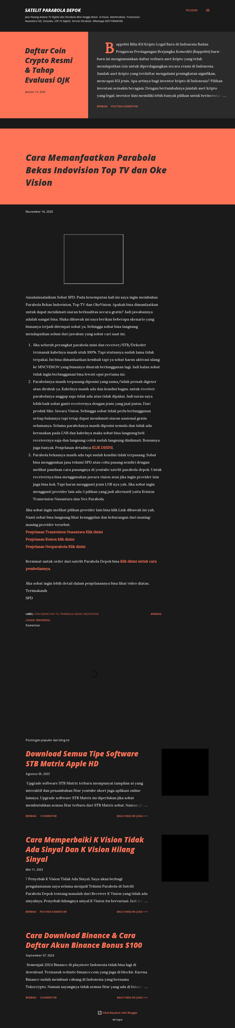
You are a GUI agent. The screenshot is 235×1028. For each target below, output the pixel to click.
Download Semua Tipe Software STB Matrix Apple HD (82, 758)
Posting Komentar (124, 106)
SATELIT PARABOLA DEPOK (53, 10)
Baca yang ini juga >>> (132, 816)
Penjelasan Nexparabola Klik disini (55, 546)
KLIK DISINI (102, 447)
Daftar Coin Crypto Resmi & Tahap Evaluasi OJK (49, 65)
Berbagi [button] (102, 106)
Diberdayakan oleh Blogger (117, 1012)
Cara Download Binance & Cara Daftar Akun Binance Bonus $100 (84, 940)
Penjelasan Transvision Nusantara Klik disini (64, 532)
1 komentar (48, 816)
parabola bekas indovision (79, 614)
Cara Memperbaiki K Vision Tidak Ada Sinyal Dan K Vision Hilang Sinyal (85, 849)
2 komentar (48, 997)
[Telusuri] (191, 10)
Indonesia (43, 620)
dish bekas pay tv (47, 614)
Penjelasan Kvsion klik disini (50, 539)
